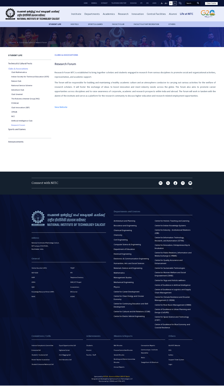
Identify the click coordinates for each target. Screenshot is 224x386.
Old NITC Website (174, 345)
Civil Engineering (121, 240)
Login (170, 365)
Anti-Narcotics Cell (65, 360)
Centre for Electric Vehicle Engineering (129, 316)
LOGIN (154, 3)
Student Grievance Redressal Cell (43, 365)
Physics (117, 287)
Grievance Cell (36, 350)
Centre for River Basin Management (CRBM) (173, 305)
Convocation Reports (148, 345)
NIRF (33, 278)
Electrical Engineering (122, 254)
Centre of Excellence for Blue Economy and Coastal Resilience (172, 326)
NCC (13, 116)
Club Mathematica (19, 72)
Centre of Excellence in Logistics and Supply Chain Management (173, 291)
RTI (141, 3)
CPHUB (14, 112)
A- (162, 3)
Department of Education (124, 249)
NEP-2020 (35, 273)
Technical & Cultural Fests (20, 63)
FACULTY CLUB (118, 24)
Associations (74, 288)
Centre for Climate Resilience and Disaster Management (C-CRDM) (172, 298)
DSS (169, 350)
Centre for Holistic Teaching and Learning (172, 221)
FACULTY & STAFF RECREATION (146, 24)
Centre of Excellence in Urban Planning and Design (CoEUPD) (173, 311)
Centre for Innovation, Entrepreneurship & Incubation (172, 246)
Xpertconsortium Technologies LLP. (121, 380)
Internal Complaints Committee (43, 345)
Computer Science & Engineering (127, 244)
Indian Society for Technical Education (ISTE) (30, 76)
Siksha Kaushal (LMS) (39, 268)
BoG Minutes (118, 345)
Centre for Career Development (126, 292)
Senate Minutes (119, 355)
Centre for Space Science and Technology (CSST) (172, 318)
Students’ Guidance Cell (40, 355)
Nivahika (133, 3)
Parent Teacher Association (41, 360)
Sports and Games (17, 129)
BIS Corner (74, 292)
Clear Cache (211, 3)
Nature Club (16, 81)
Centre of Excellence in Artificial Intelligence (172, 285)
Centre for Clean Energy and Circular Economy (129, 297)
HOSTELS (75, 24)
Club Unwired (17, 94)
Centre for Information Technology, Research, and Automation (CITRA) (169, 239)
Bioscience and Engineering (125, 225)
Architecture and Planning (124, 221)
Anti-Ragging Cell (65, 355)
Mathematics (119, 273)
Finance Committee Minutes (123, 350)
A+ (166, 3)
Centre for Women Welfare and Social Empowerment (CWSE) (170, 274)
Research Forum (41, 42)
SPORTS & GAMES (95, 24)
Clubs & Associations (26, 42)
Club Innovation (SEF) (20, 107)
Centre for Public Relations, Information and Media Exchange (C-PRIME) (173, 254)
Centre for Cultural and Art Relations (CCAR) (132, 311)
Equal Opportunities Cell (67, 345)
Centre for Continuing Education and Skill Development (131, 305)
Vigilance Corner (64, 350)
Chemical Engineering (123, 230)
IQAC (33, 288)
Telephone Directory (118, 3)
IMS (147, 3)
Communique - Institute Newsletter (149, 351)
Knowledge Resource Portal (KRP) (43, 292)
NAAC (33, 297)
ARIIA (33, 283)
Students (89, 345)
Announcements (16, 141)
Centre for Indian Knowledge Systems (170, 225)
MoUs (143, 358)
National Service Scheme (21, 85)
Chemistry (118, 235)
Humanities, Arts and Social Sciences (129, 263)
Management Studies (123, 277)
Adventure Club (17, 90)
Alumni (88, 350)
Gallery (170, 355)
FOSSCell (15, 103)
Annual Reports (119, 368)
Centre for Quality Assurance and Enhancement (169, 261)
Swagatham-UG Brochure (150, 363)
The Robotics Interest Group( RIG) (25, 98)
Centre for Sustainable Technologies (170, 268)
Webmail (94, 3)
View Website (61, 107)
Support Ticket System (176, 360)
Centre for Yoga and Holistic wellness (170, 280)
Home (86, 3)
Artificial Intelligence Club (21, 120)
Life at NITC (12, 42)
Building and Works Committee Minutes (125, 361)
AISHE (72, 297)
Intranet (104, 3)
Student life (55, 24)
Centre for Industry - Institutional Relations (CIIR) (173, 231)
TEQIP (72, 268)
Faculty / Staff (91, 355)
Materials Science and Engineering (128, 268)
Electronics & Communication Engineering (131, 259)
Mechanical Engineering (124, 282)
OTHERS (171, 24)
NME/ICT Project (76, 283)
